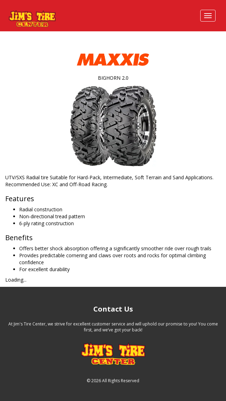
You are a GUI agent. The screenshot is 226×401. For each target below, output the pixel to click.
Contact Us (113, 309)
